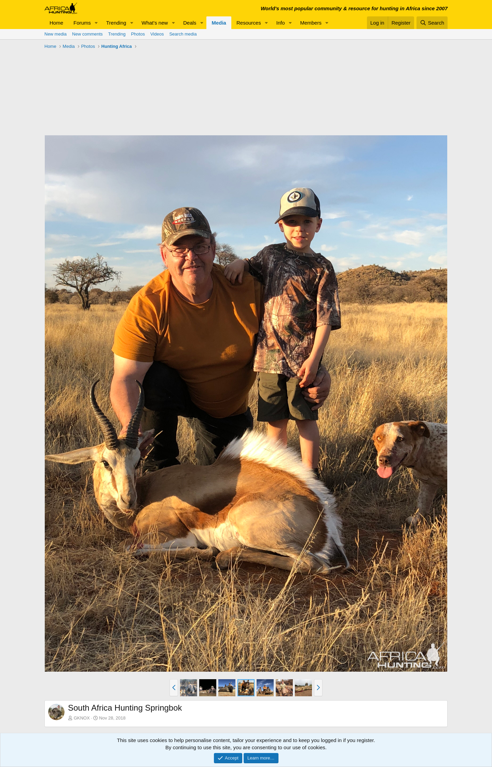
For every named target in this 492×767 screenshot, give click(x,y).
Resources (248, 23)
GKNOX (82, 718)
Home (56, 23)
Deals (189, 23)
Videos (157, 34)
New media (55, 34)
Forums (82, 23)
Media (218, 23)
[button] (96, 22)
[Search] (432, 22)
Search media (182, 34)
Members (311, 23)
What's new (154, 23)
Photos (138, 34)
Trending (116, 23)
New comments (87, 34)
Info (280, 23)
